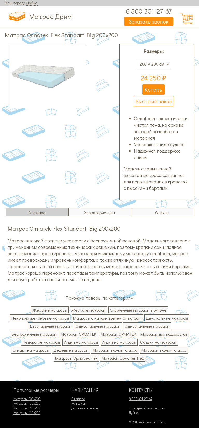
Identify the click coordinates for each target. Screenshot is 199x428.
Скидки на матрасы (158, 342)
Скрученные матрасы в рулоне (138, 310)
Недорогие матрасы (41, 342)
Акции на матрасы (81, 342)
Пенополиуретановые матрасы (40, 318)
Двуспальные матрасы (167, 318)
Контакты (78, 403)
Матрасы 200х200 (27, 398)
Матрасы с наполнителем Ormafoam (107, 318)
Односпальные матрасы (98, 326)
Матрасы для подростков (163, 334)
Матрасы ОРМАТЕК (78, 334)
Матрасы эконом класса (115, 350)
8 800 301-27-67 (149, 11)
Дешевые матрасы (70, 350)
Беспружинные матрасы (34, 334)
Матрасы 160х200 (26, 412)
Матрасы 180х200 (26, 403)
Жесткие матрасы (50, 310)
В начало (78, 398)
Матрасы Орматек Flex (76, 358)
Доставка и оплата (85, 408)
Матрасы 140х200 (26, 408)
